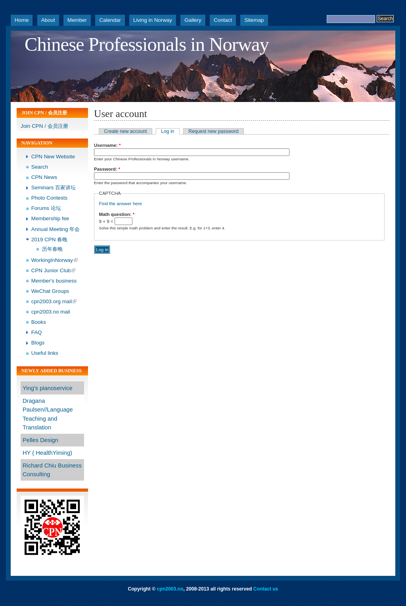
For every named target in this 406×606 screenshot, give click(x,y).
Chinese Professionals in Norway (147, 44)
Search (39, 167)
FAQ (36, 332)
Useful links (44, 353)
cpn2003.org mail (51, 301)
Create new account (125, 131)
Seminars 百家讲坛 (53, 187)
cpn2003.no (170, 589)
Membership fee (50, 218)
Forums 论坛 (46, 208)
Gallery (192, 20)
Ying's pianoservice (48, 388)
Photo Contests (49, 198)
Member (77, 20)
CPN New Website (53, 157)
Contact (223, 20)
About (48, 20)
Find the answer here (120, 203)
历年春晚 (52, 249)
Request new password (213, 131)
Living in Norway (152, 20)
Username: (107, 145)
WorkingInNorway (52, 260)
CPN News (44, 177)
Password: (107, 169)
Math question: (117, 214)
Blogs (37, 343)
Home (22, 20)
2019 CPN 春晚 (49, 239)
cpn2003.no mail (50, 312)
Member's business (54, 281)
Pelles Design (40, 440)
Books (38, 322)
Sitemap (254, 20)
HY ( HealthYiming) (47, 453)
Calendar (110, 20)
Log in (167, 131)
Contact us (265, 589)
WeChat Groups (50, 291)
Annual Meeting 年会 (55, 229)
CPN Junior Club (51, 270)
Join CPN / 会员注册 (44, 126)
